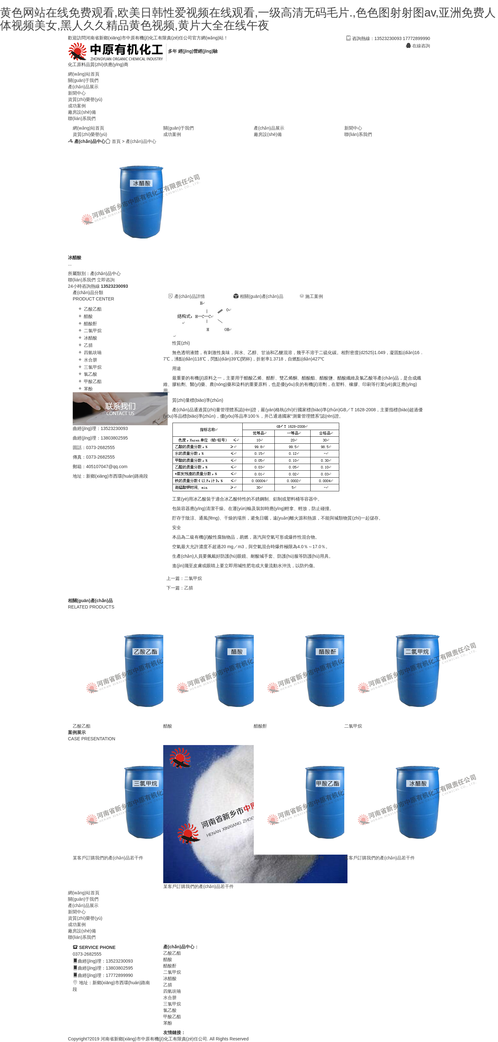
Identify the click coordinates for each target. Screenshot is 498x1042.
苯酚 (85, 388)
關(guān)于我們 (83, 80)
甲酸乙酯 (89, 381)
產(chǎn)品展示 (83, 86)
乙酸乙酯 (89, 309)
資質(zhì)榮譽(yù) (85, 99)
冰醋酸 (87, 337)
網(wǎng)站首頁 (83, 74)
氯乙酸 (87, 374)
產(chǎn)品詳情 (186, 296)
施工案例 (311, 296)
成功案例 (77, 105)
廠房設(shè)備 (82, 112)
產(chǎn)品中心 (141, 141)
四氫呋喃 (89, 352)
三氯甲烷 (89, 367)
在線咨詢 (418, 45)
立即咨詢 (106, 279)
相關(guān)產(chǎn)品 (258, 296)
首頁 (116, 141)
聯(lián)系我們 (82, 118)
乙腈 (85, 345)
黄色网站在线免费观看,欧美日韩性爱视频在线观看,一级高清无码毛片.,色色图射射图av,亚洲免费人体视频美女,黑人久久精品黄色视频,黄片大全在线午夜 (248, 19)
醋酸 (85, 316)
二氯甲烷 (89, 330)
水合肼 (87, 359)
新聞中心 (77, 93)
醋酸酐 (87, 323)
